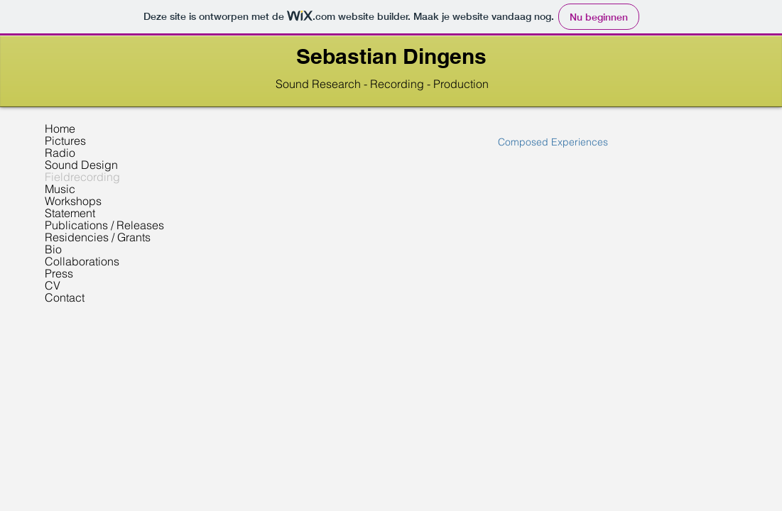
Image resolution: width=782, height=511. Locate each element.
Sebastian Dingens (391, 56)
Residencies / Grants (98, 237)
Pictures (65, 141)
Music (60, 189)
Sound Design (81, 165)
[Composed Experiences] (553, 142)
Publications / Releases (104, 225)
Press (59, 274)
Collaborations (82, 262)
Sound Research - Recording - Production (382, 84)
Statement (70, 213)
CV (52, 286)
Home (60, 129)
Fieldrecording (82, 177)
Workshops (73, 201)
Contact (65, 298)
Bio (53, 249)
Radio (60, 153)
